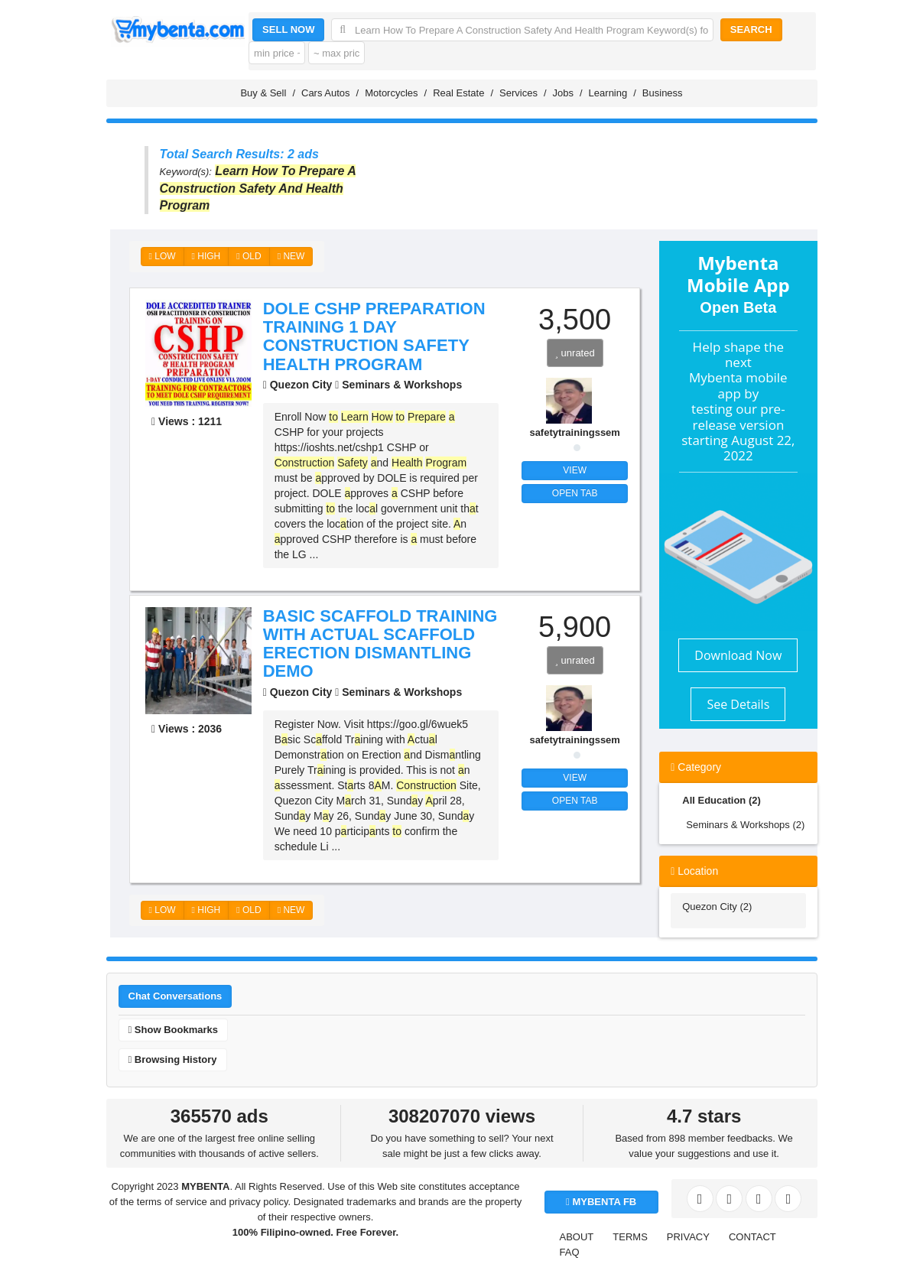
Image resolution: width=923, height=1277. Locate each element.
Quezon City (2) (717, 906)
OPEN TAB (575, 493)
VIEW (575, 470)
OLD (248, 256)
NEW (291, 256)
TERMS (630, 1237)
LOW (162, 256)
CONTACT (752, 1237)
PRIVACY (688, 1237)
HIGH (206, 256)
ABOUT (577, 1237)
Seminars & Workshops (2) (745, 824)
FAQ (570, 1252)
